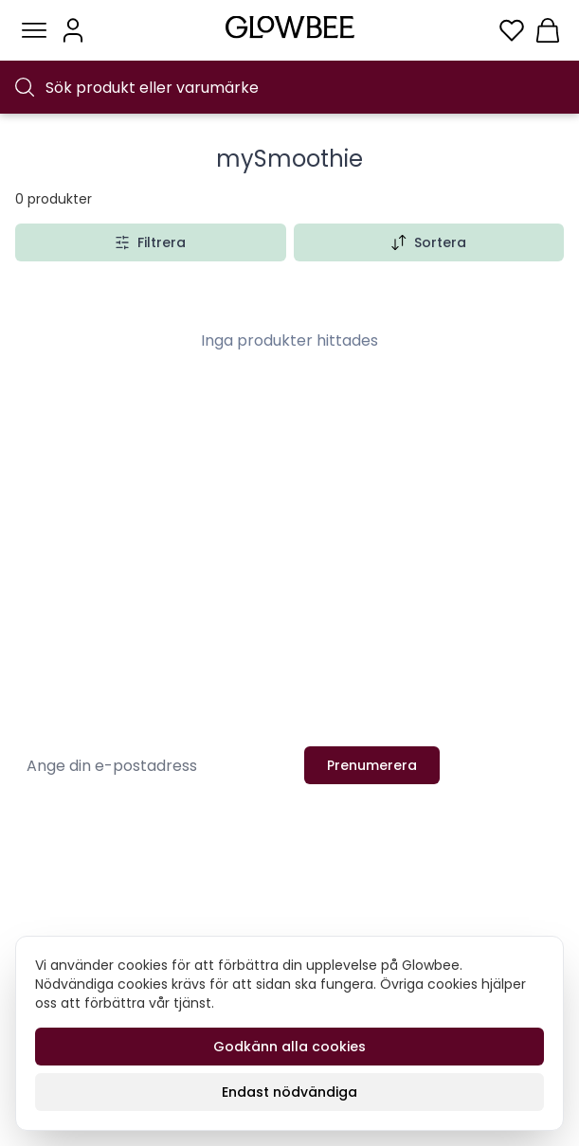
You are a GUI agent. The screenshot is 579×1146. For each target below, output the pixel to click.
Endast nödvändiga (289, 1092)
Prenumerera (372, 765)
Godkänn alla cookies (289, 1046)
